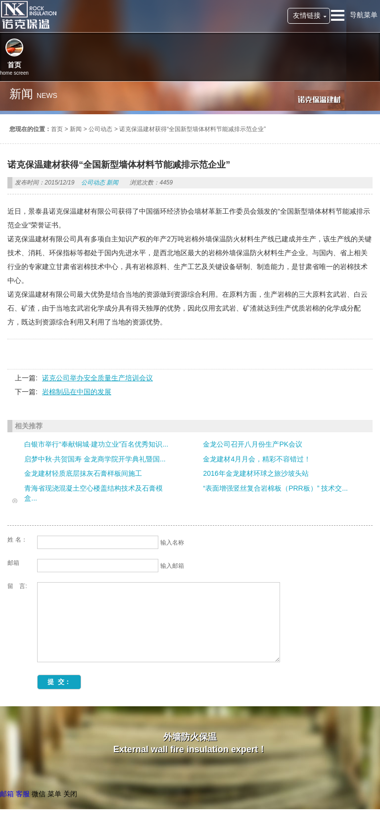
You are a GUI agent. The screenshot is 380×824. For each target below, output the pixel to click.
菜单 (54, 794)
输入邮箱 (172, 565)
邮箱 (7, 794)
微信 (39, 794)
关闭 (70, 794)
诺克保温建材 (28, 15)
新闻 (76, 129)
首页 (57, 129)
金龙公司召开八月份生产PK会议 (252, 444)
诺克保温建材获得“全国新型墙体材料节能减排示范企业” (192, 129)
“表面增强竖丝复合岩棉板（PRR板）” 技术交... (275, 488)
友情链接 (307, 15)
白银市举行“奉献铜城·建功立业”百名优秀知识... (96, 444)
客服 (23, 794)
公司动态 (100, 129)
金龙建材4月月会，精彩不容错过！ (257, 459)
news (47, 95)
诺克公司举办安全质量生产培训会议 (97, 378)
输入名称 (172, 542)
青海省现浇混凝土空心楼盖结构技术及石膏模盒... (93, 493)
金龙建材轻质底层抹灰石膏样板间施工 (83, 473)
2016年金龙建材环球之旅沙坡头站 (255, 473)
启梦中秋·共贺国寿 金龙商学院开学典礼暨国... (94, 459)
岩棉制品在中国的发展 (76, 392)
